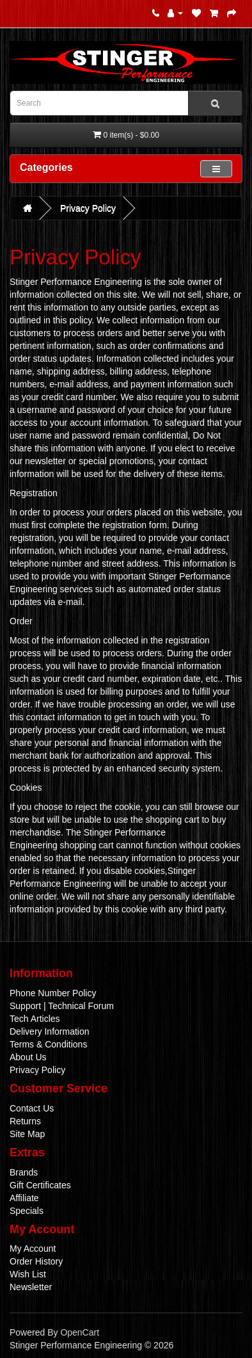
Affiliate (24, 1198)
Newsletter (31, 1287)
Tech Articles (35, 1019)
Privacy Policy (88, 208)
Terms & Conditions (48, 1044)
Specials (26, 1211)
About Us (28, 1057)
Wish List (28, 1274)
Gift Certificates (40, 1185)
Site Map (27, 1134)
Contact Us (32, 1108)
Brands (24, 1172)
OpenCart (79, 1332)
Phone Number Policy (53, 993)
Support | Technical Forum (62, 1006)
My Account (33, 1248)
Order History (36, 1261)
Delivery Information (50, 1031)
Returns (25, 1121)
